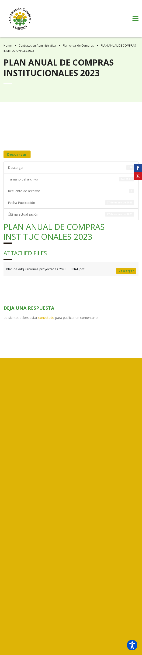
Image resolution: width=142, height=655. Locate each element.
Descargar (17, 154)
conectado (46, 317)
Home (7, 46)
